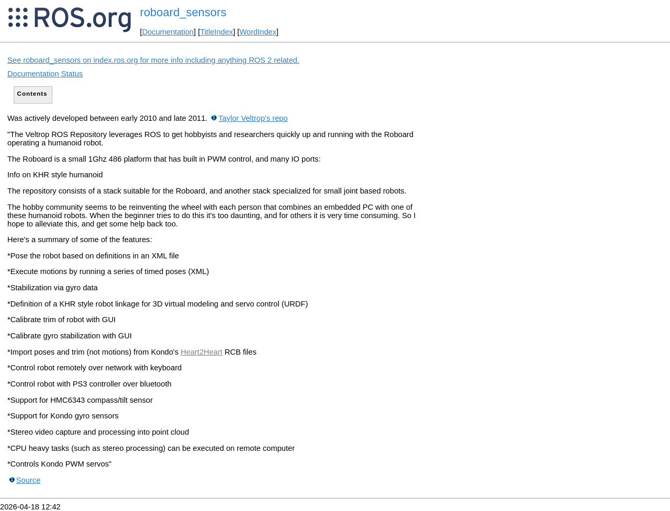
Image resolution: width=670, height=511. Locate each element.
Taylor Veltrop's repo (252, 118)
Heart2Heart (201, 352)
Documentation (168, 32)
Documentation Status (45, 74)
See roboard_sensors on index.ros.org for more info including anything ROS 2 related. (153, 60)
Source (28, 480)
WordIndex (257, 32)
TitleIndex (216, 32)
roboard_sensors (183, 12)
